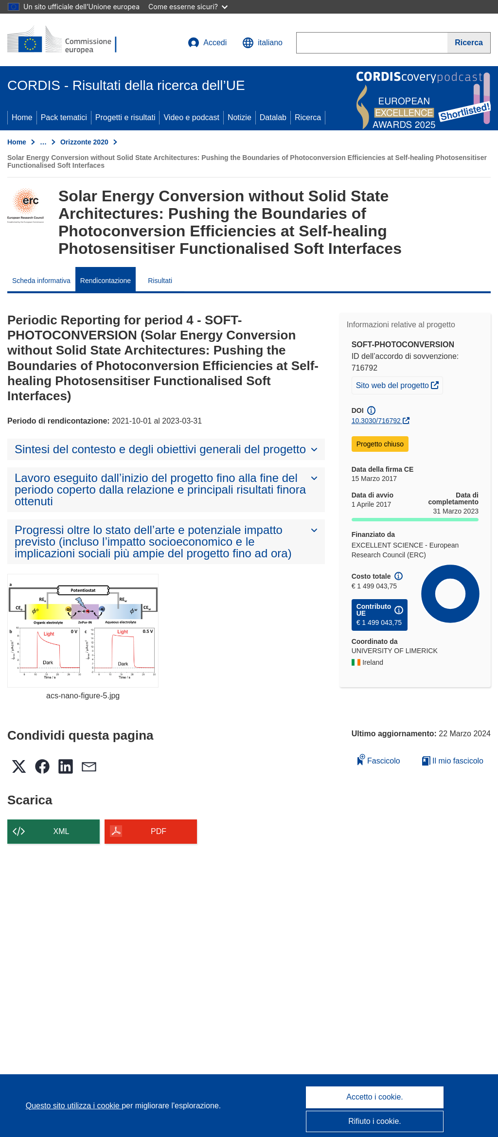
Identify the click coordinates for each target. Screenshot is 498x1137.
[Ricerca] (469, 42)
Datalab (273, 117)
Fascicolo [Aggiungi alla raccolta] (378, 759)
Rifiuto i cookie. (374, 1121)
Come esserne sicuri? (188, 6)
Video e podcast (191, 117)
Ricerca (308, 117)
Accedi (207, 43)
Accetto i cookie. (374, 1097)
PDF (158, 831)
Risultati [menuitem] (160, 280)
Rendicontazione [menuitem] (105, 280)
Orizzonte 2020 (84, 142)
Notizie (239, 117)
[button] (262, 42)
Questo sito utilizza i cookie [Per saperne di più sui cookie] (74, 1105)
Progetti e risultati (125, 117)
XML (61, 831)
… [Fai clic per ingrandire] (43, 142)
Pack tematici (64, 117)
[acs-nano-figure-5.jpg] (83, 630)
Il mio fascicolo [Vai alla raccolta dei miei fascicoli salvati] (452, 760)
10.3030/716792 (376, 421)
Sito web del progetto (400, 384)
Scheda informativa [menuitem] (41, 280)
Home (22, 117)
